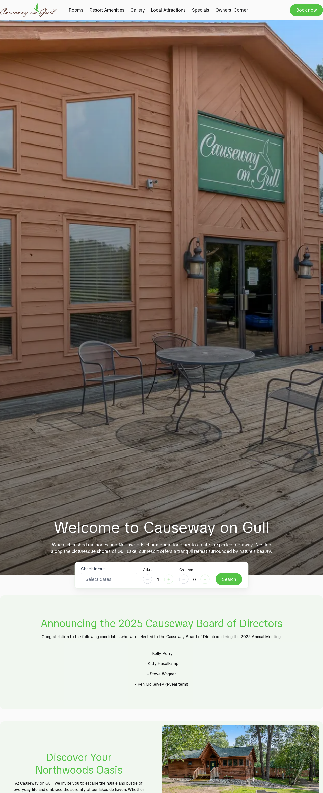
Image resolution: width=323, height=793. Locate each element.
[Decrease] (147, 579)
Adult (147, 569)
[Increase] (168, 579)
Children (186, 569)
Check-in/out (93, 568)
